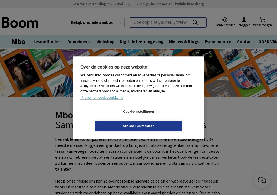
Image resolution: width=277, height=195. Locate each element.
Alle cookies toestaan (171, 118)
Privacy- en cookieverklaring (101, 105)
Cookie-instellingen (106, 119)
